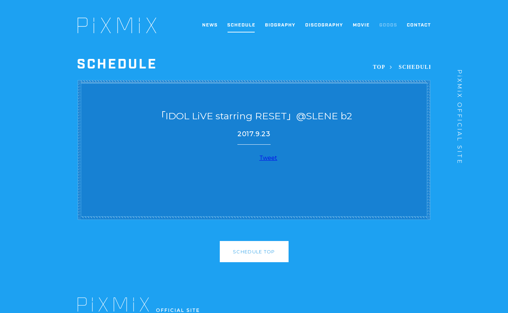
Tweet (268, 158)
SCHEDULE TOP (254, 251)
